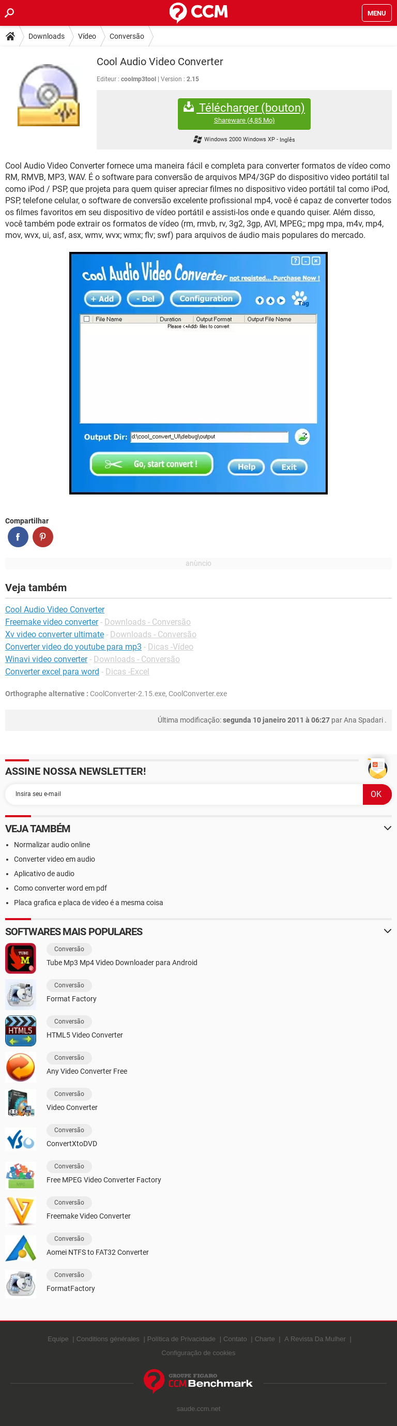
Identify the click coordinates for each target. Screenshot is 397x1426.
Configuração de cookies (198, 1353)
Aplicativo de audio (44, 873)
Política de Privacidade (181, 1339)
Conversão (127, 36)
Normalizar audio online (52, 844)
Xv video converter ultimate (54, 634)
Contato (235, 1339)
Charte (265, 1339)
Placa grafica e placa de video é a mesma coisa (88, 902)
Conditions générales (108, 1339)
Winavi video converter (46, 659)
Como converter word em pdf (60, 888)
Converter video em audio (54, 859)
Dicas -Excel (127, 672)
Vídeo (87, 36)
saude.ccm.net (199, 1409)
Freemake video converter (51, 622)
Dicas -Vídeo (170, 647)
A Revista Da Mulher (315, 1339)
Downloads (46, 36)
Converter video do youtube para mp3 (73, 647)
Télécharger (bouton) (244, 113)
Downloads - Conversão (147, 622)
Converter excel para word (52, 672)
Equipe (58, 1339)
